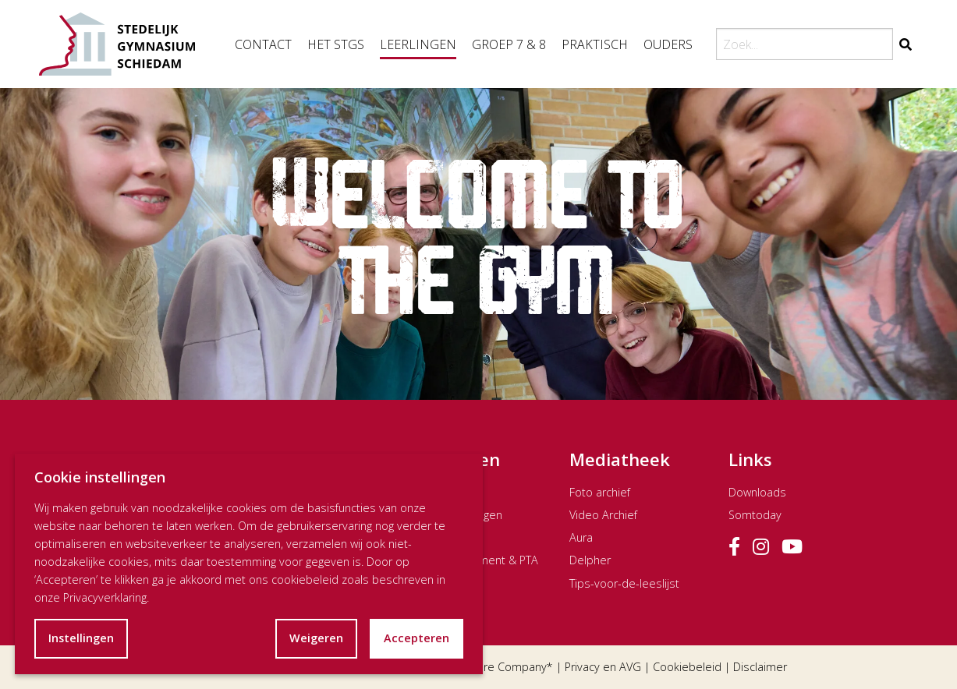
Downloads (757, 492)
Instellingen (81, 638)
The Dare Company (497, 666)
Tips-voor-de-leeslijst (624, 583)
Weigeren (316, 638)
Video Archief (603, 514)
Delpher (590, 560)
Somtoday (755, 514)
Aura (581, 537)
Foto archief (599, 492)
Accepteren (416, 638)
